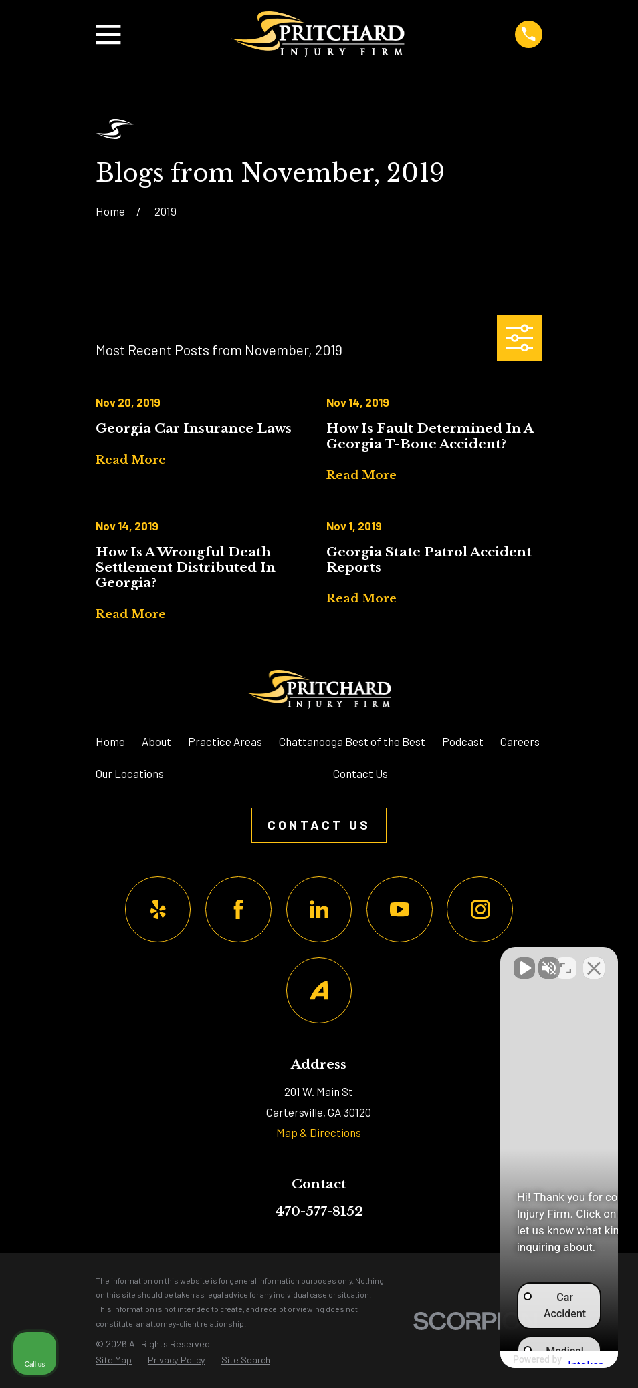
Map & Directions (318, 1132)
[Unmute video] (401, 961)
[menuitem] (114, 1360)
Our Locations (130, 773)
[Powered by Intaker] (524, 1360)
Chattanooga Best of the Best (352, 741)
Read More (131, 460)
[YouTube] (399, 909)
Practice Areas (225, 741)
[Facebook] (238, 909)
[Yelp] (158, 909)
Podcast (463, 741)
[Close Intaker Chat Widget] (594, 961)
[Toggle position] (565, 961)
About (156, 741)
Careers (520, 741)
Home (110, 741)
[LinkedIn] (319, 909)
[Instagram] (480, 909)
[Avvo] (319, 990)
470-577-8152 (319, 1211)
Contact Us (360, 773)
